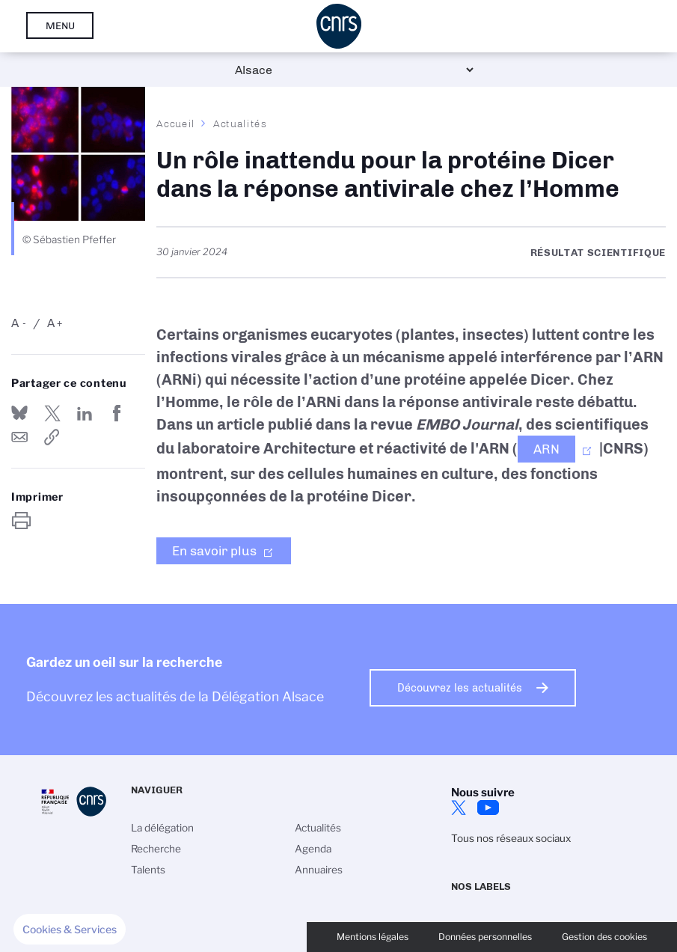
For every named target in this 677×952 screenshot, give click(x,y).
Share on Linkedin (84, 413)
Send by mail (19, 437)
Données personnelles (485, 936)
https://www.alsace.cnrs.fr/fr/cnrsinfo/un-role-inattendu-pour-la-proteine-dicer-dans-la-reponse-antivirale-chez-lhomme (52, 437)
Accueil (175, 123)
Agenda (313, 849)
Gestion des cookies (604, 936)
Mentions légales (372, 936)
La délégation (162, 828)
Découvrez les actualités (459, 688)
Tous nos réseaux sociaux (511, 838)
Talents (148, 870)
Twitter (458, 807)
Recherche (156, 849)
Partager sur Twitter (52, 413)
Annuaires (319, 870)
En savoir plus (214, 550)
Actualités (240, 123)
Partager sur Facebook (117, 413)
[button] (69, 929)
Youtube (488, 807)
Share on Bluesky (19, 413)
